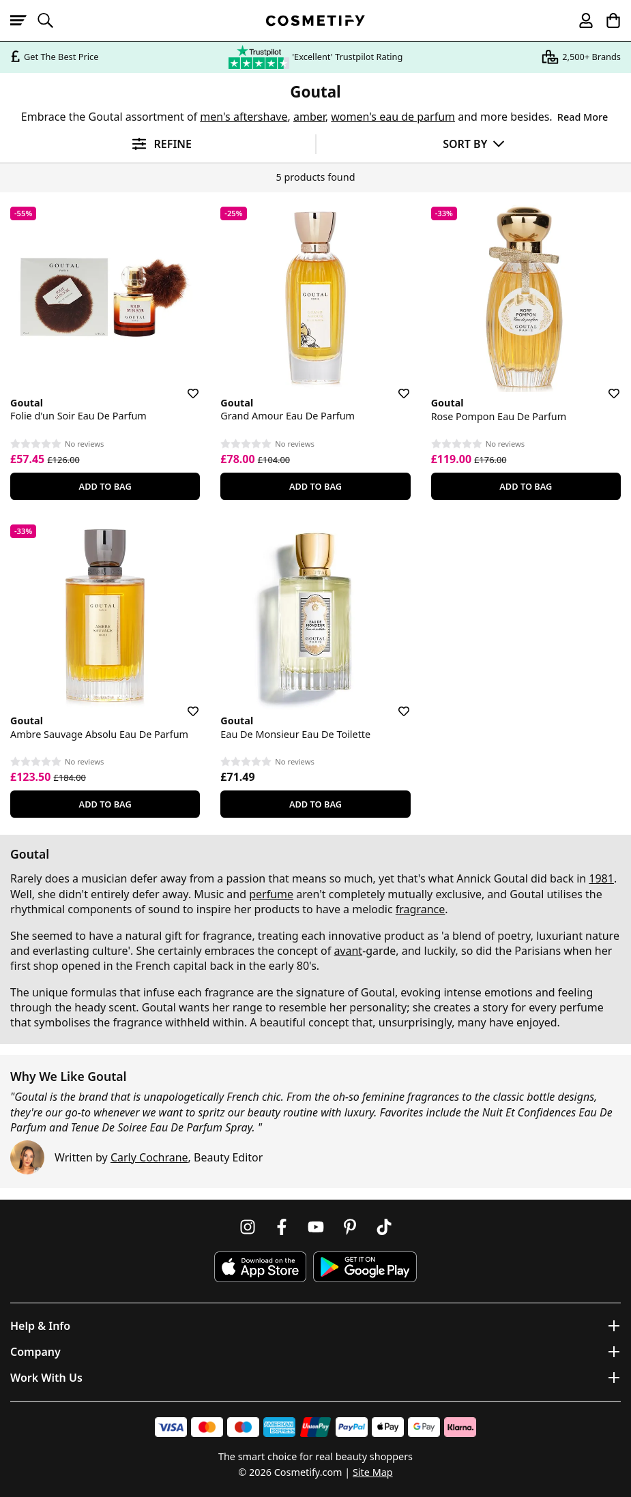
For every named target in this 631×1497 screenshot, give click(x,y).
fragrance (420, 909)
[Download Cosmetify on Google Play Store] (365, 1266)
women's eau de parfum (393, 116)
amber (309, 116)
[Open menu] (24, 20)
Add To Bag (105, 486)
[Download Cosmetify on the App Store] (260, 1266)
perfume (271, 894)
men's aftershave (243, 116)
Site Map (373, 1472)
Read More (582, 116)
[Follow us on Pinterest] (350, 1227)
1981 (601, 878)
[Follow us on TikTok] (384, 1227)
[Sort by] (474, 143)
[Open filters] (157, 144)
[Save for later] (183, 385)
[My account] (579, 20)
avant (348, 950)
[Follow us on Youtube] (315, 1227)
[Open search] (51, 20)
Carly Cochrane (149, 1157)
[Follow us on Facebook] (281, 1227)
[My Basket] (607, 20)
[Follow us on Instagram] (247, 1227)
